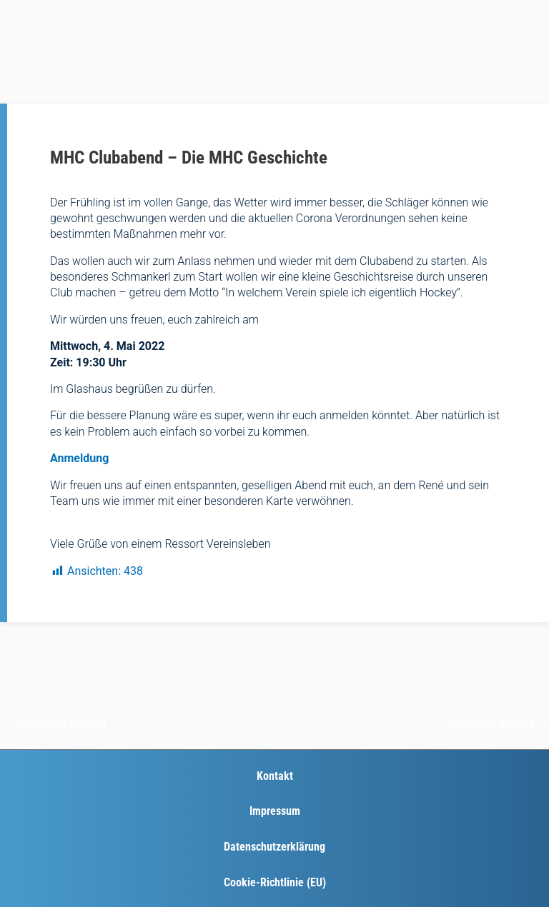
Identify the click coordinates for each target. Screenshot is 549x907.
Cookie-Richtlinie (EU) (275, 882)
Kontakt (275, 776)
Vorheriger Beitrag (53, 723)
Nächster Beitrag (499, 723)
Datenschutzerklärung (274, 846)
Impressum (274, 811)
